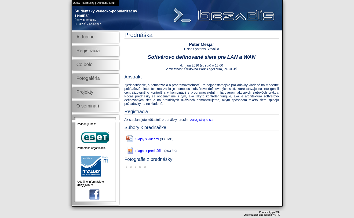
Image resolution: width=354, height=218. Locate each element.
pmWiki (276, 212)
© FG (277, 215)
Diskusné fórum (106, 2)
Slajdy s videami (147, 139)
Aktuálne (86, 36)
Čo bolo (85, 64)
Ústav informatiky (84, 2)
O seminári (88, 105)
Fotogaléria (88, 78)
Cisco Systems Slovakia (201, 49)
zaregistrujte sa (201, 120)
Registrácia (88, 50)
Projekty (85, 92)
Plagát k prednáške (149, 151)
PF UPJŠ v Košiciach (88, 24)
